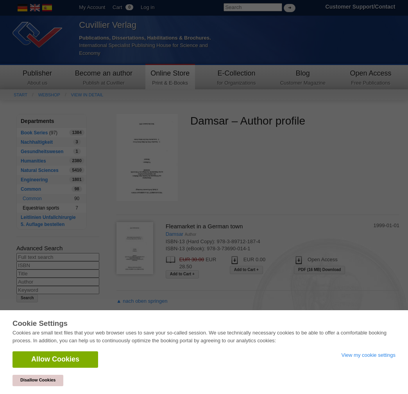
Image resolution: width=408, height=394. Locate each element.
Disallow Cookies (37, 380)
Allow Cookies (55, 359)
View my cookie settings (369, 355)
